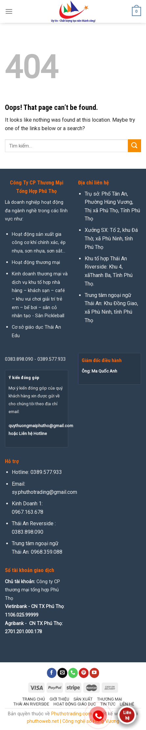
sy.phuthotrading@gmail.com (44, 492)
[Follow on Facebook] (52, 673)
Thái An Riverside (31, 704)
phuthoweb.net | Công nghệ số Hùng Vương (73, 721)
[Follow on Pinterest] (84, 673)
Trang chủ (33, 699)
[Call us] (73, 673)
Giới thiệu (59, 699)
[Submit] (134, 145)
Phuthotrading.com (71, 714)
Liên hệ (127, 704)
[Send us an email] (62, 673)
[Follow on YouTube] (94, 673)
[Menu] (9, 11)
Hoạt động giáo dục (74, 704)
